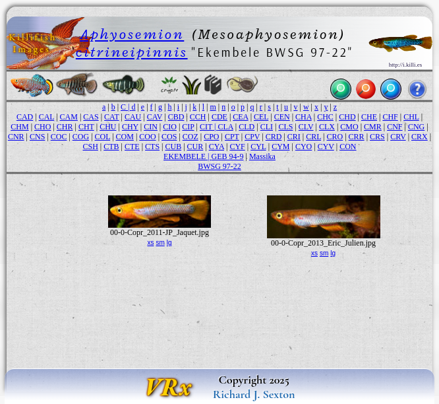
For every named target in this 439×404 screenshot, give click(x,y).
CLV (306, 126)
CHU (108, 126)
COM (125, 136)
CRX (419, 136)
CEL (261, 116)
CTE (132, 146)
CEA (240, 116)
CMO (349, 126)
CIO (170, 126)
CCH (198, 116)
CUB (173, 146)
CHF (389, 116)
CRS (377, 136)
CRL (313, 136)
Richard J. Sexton (254, 394)
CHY (130, 126)
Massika (262, 156)
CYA (216, 146)
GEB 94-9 (228, 156)
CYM (280, 146)
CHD (347, 116)
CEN (282, 116)
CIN (151, 126)
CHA (303, 116)
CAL (47, 116)
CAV (155, 116)
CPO (211, 136)
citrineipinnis (132, 52)
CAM (69, 116)
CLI (266, 126)
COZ (190, 136)
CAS (90, 116)
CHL (411, 116)
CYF (237, 146)
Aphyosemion (132, 34)
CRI (294, 136)
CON (347, 146)
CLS (285, 126)
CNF (394, 126)
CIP (188, 126)
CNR (16, 136)
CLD (246, 126)
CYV (326, 146)
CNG (416, 126)
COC (59, 136)
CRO (335, 136)
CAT (111, 116)
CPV (252, 136)
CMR (373, 126)
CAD (24, 116)
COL (103, 136)
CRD (274, 136)
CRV (398, 136)
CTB (111, 146)
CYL (258, 146)
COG (81, 136)
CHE (369, 116)
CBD (176, 116)
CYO (303, 146)
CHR (65, 126)
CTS (152, 146)
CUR (195, 146)
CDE (219, 116)
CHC (325, 116)
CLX (327, 126)
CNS (37, 136)
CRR (357, 136)
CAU (133, 116)
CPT (232, 136)
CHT (86, 126)
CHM (19, 126)
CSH (90, 146)
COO (147, 136)
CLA (225, 126)
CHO (42, 126)
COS (169, 136)
